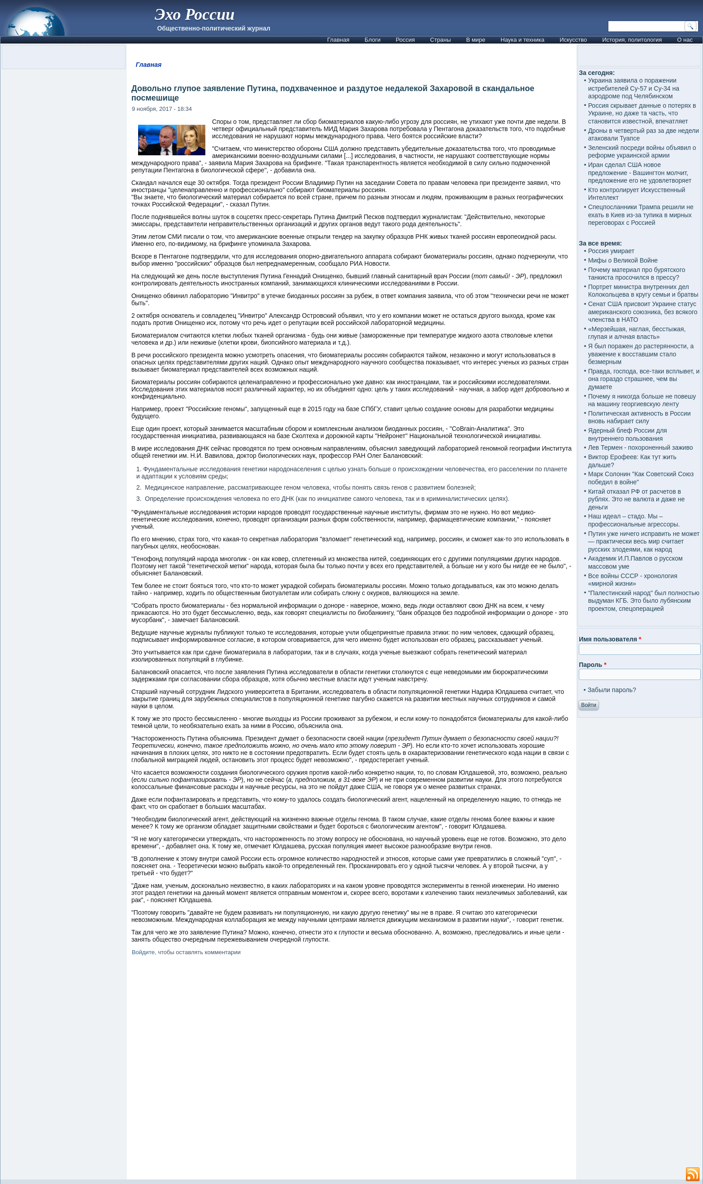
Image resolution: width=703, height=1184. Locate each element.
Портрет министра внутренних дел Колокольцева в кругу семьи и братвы (643, 290)
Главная (338, 39)
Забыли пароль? (612, 689)
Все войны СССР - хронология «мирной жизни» (632, 580)
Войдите (143, 952)
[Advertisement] (351, 1069)
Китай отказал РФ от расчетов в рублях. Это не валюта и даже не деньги (636, 499)
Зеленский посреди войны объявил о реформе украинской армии (642, 151)
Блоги (372, 39)
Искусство (573, 39)
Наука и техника (523, 39)
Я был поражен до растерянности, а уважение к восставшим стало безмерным (641, 353)
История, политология (632, 39)
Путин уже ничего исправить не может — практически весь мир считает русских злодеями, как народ (644, 541)
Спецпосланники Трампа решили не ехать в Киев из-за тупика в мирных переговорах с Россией (641, 214)
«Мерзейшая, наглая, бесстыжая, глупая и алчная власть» (637, 333)
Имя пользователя (610, 639)
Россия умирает (611, 250)
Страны (440, 39)
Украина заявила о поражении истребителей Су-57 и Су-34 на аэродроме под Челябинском (633, 88)
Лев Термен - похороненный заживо (640, 447)
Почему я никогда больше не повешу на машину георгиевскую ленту (642, 400)
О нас (685, 39)
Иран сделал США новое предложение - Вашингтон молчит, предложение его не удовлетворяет (640, 172)
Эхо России (194, 14)
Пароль (592, 664)
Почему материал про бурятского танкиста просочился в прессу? (637, 273)
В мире (476, 39)
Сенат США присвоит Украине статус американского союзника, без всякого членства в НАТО (643, 311)
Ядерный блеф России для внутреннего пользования (627, 434)
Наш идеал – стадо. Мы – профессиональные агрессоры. (634, 520)
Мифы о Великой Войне (623, 260)
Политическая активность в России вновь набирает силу (639, 417)
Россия (405, 39)
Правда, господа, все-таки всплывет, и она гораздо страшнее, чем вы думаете (644, 379)
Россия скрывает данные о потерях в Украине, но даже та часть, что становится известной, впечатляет (642, 113)
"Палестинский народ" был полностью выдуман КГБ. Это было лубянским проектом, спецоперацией (643, 600)
